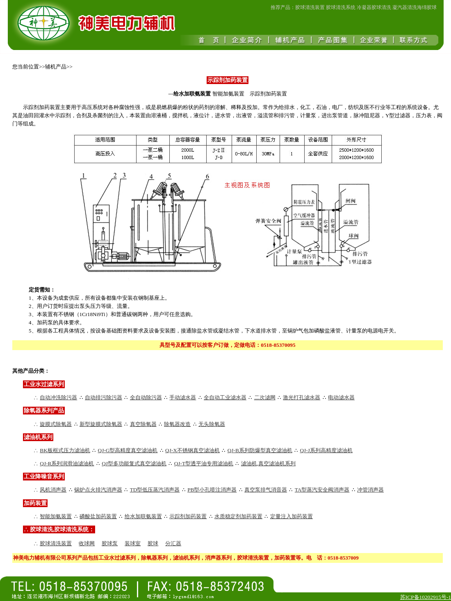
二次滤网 (265, 397)
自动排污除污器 (103, 397)
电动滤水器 (341, 397)
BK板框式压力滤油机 (65, 450)
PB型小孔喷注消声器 (212, 490)
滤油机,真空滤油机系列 (268, 463)
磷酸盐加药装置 (98, 516)
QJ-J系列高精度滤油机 (326, 450)
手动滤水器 (182, 397)
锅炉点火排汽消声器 (98, 490)
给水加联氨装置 (143, 516)
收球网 (87, 543)
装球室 (133, 543)
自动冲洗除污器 (58, 397)
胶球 (153, 543)
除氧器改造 (177, 424)
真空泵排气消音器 (265, 490)
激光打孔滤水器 (301, 397)
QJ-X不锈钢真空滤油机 (192, 450)
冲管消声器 (370, 490)
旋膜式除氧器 (56, 424)
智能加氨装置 (56, 516)
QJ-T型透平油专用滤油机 (203, 463)
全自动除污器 (146, 397)
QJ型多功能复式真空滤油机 (134, 463)
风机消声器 (53, 490)
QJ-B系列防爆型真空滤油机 (260, 450)
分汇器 (173, 543)
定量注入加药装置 (291, 516)
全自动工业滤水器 (225, 397)
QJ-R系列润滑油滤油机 (67, 463)
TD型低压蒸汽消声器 (155, 490)
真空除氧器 (143, 424)
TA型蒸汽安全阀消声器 (322, 490)
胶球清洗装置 (56, 543)
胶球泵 (110, 543)
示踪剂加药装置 (188, 516)
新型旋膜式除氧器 (101, 424)
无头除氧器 (211, 424)
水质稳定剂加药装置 (238, 516)
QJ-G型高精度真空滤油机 (128, 450)
